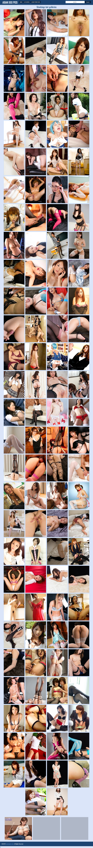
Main (21, 2)
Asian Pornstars (36, 2)
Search (87, 2)
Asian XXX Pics (9, 2)
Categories (27, 2)
